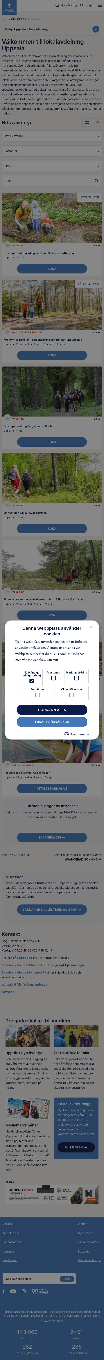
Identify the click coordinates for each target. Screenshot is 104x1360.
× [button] (90, 627)
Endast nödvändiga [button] (52, 722)
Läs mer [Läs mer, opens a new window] (52, 660)
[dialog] (52, 680)
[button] (77, 735)
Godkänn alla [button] (52, 710)
